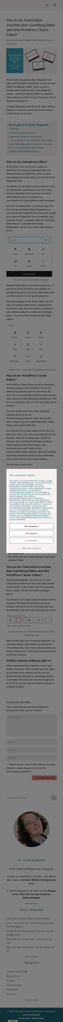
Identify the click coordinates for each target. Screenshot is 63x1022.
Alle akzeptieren (31, 526)
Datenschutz (26, 548)
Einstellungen (31, 540)
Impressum (37, 548)
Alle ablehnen (31, 533)
